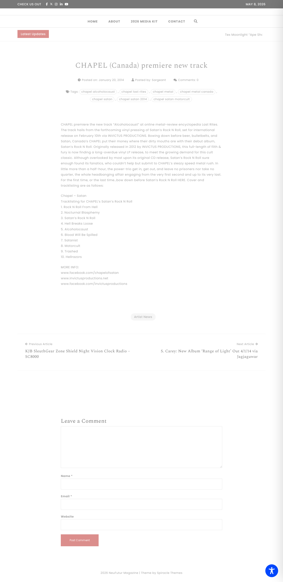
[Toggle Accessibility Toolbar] (272, 571)
